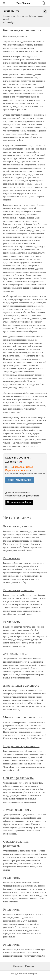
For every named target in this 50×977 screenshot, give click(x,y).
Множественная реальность (23, 717)
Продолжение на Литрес (19, 502)
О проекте (18, 966)
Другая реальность (17, 809)
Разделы (29, 966)
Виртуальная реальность (21, 685)
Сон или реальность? (18, 778)
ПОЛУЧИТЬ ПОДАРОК (19, 480)
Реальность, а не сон (18, 526)
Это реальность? (15, 653)
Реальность (11, 558)
